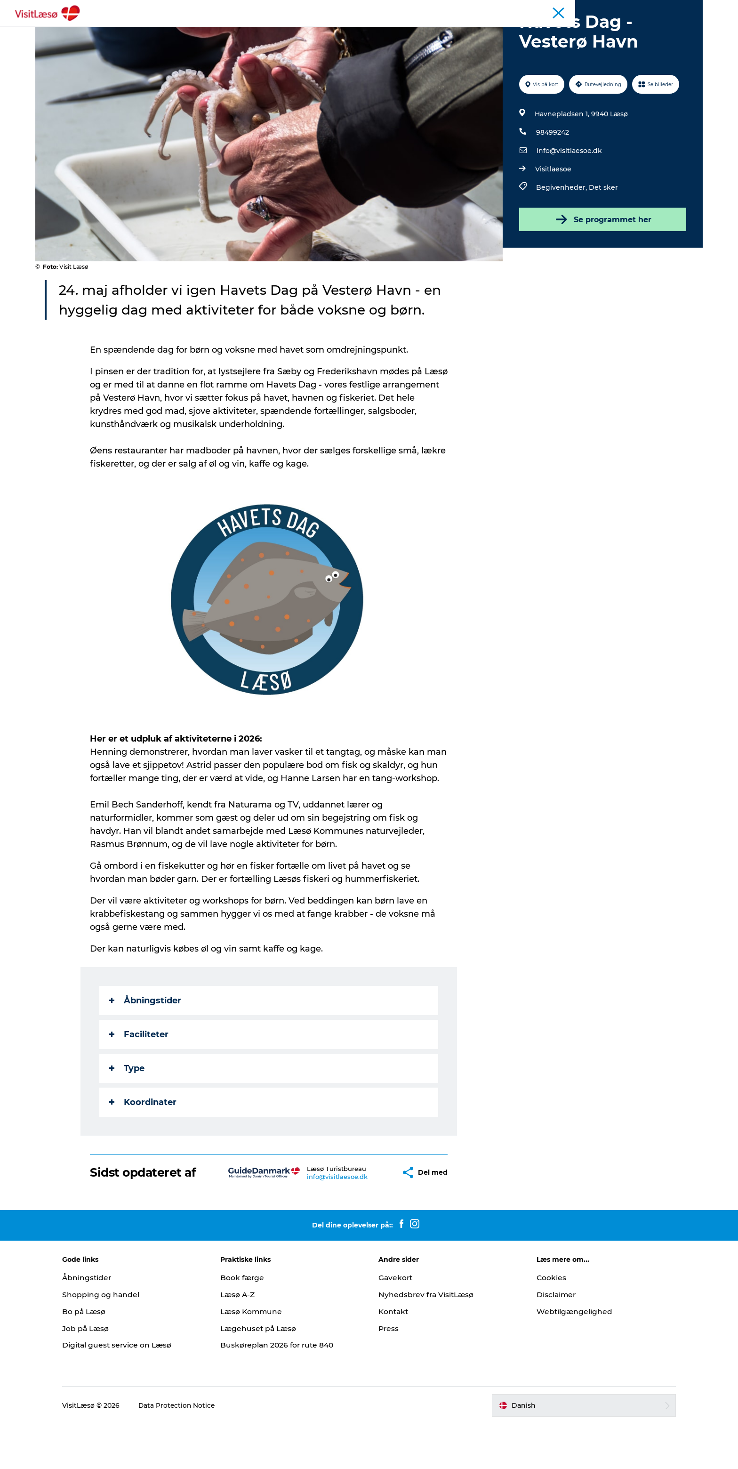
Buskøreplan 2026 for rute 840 (286, 1390)
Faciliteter (139, 1079)
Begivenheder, (561, 232)
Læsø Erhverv (682, 9)
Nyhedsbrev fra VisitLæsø (427, 1339)
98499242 (551, 177)
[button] (372, 1217)
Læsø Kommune (260, 1356)
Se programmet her (601, 264)
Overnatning (317, 30)
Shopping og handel (116, 1339)
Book (219, 30)
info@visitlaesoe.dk (568, 195)
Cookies (544, 1322)
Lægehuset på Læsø (267, 1373)
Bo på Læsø (99, 1356)
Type (127, 1113)
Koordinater (143, 1147)
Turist (646, 9)
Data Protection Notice (192, 1450)
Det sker (602, 232)
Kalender (615, 9)
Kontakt (394, 1356)
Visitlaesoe (552, 214)
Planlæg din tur (381, 30)
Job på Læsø (101, 1373)
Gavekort (396, 1322)
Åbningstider (576, 9)
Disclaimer (549, 1339)
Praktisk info (445, 30)
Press (389, 1373)
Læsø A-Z (246, 1339)
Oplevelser (262, 30)
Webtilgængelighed (567, 1356)
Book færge (250, 1322)
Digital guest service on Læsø (133, 1390)
